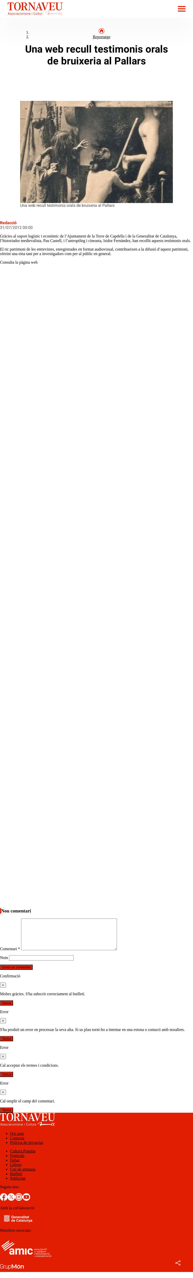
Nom (4, 964)
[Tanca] (3, 991)
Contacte (17, 1144)
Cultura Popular (23, 1157)
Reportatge (101, 37)
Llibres (15, 1171)
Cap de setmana (22, 1175)
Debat (15, 1166)
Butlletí (16, 1180)
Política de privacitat (26, 1148)
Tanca (6, 1009)
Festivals (17, 1162)
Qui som (17, 1139)
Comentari (10, 955)
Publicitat (17, 1184)
